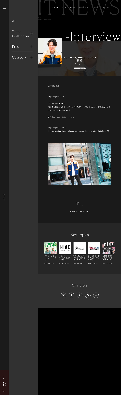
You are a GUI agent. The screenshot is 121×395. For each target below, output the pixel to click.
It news (95, 8)
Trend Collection (20, 34)
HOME (4, 197)
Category (19, 57)
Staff (72, 8)
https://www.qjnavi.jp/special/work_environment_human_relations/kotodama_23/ (78, 131)
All (14, 21)
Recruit (105, 8)
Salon (52, 8)
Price (64, 8)
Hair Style (83, 8)
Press (16, 47)
